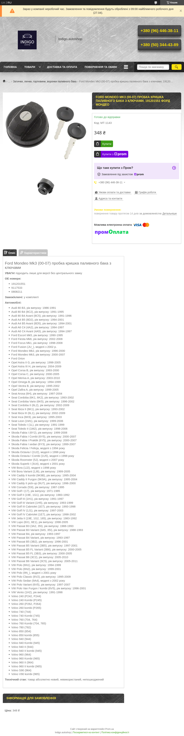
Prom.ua (109, 729)
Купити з (114, 154)
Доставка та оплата (62, 66)
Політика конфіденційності (115, 732)
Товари (29, 66)
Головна (10, 66)
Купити (106, 143)
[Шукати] (177, 67)
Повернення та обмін (101, 66)
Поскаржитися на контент (86, 732)
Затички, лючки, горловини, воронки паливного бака (45, 81)
